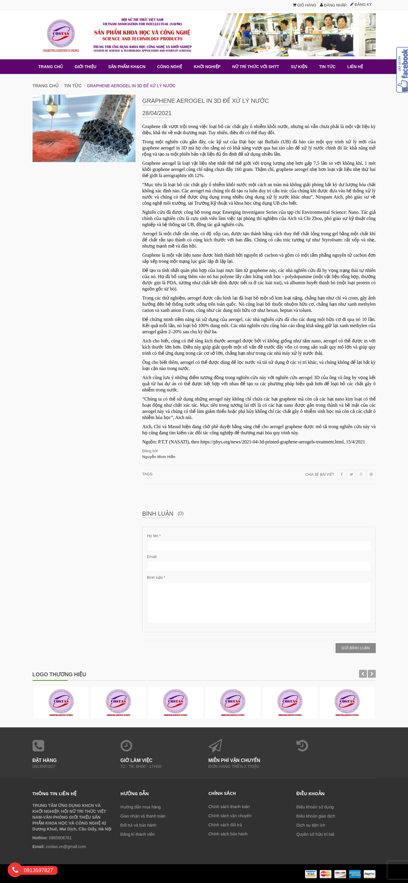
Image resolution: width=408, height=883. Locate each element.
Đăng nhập (333, 5)
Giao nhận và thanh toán (143, 815)
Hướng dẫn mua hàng (141, 806)
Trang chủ (46, 85)
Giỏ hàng (304, 5)
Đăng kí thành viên (138, 834)
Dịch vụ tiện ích (311, 825)
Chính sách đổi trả (225, 824)
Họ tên (152, 536)
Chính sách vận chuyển (230, 815)
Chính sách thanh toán (229, 806)
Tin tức (73, 85)
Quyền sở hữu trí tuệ (316, 834)
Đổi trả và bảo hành (139, 825)
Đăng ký (361, 4)
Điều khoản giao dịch (316, 815)
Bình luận (155, 577)
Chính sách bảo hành (228, 833)
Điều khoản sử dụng (315, 806)
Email (152, 556)
